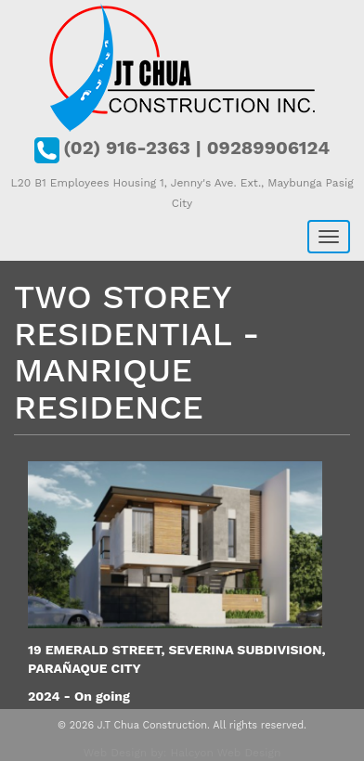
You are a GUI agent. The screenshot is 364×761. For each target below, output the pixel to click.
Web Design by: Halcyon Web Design (182, 752)
